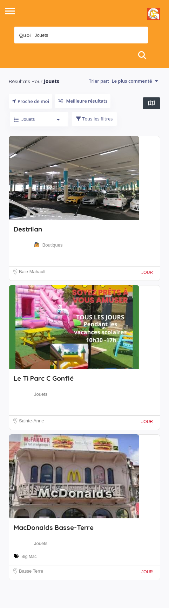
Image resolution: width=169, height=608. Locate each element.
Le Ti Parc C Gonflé (44, 378)
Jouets (40, 394)
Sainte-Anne (31, 420)
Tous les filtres (94, 119)
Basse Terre (31, 571)
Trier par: (123, 81)
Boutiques (52, 245)
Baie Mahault (32, 271)
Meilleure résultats (82, 101)
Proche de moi (30, 101)
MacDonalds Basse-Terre (54, 527)
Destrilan (28, 229)
